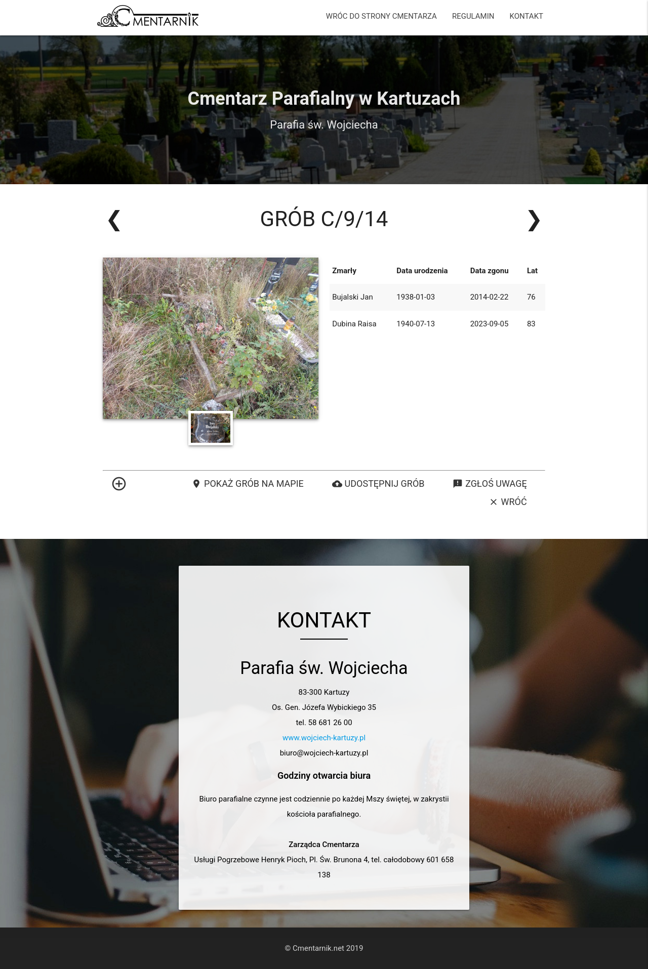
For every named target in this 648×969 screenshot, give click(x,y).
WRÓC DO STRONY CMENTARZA (381, 16)
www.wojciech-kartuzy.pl (324, 737)
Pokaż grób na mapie (247, 484)
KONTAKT (526, 16)
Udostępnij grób (378, 484)
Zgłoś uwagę (489, 484)
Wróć (508, 502)
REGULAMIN (473, 16)
